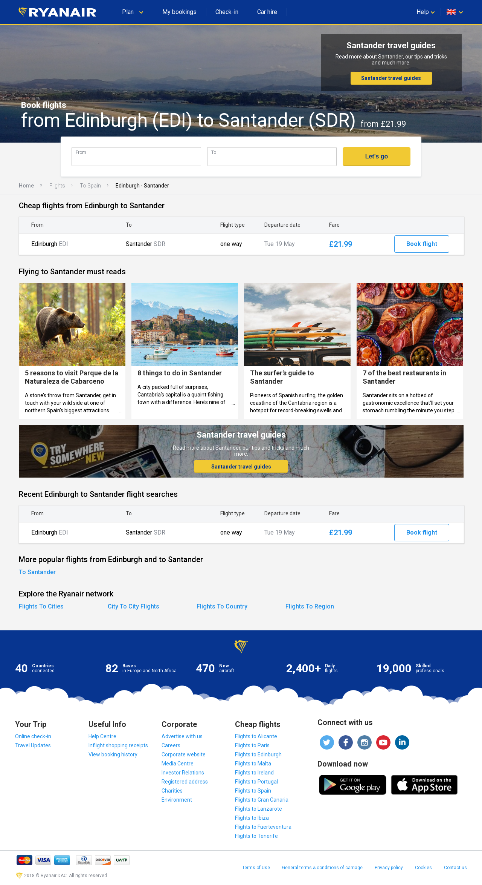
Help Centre (102, 736)
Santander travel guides (391, 78)
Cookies (423, 867)
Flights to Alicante (256, 736)
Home (26, 186)
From (81, 152)
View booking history (112, 754)
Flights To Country (222, 606)
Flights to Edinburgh (258, 754)
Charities (172, 791)
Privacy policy (389, 867)
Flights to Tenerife (256, 836)
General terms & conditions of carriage (322, 867)
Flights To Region (309, 606)
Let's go (376, 156)
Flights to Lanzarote (258, 809)
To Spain (90, 186)
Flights (57, 186)
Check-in (226, 11)
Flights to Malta (253, 764)
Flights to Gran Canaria (261, 800)
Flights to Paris (252, 745)
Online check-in (33, 736)
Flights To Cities (41, 606)
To (213, 152)
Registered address (185, 782)
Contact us (455, 867)
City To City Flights (133, 606)
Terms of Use (256, 867)
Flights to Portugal (256, 782)
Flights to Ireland (254, 773)
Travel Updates (33, 745)
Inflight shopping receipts (118, 745)
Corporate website (184, 754)
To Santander (37, 572)
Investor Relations (183, 773)
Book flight (421, 243)
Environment (177, 800)
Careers (171, 745)
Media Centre (178, 764)
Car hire (267, 11)
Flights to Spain (253, 791)
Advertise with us (182, 736)
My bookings (179, 11)
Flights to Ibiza (252, 818)
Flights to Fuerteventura (263, 827)
